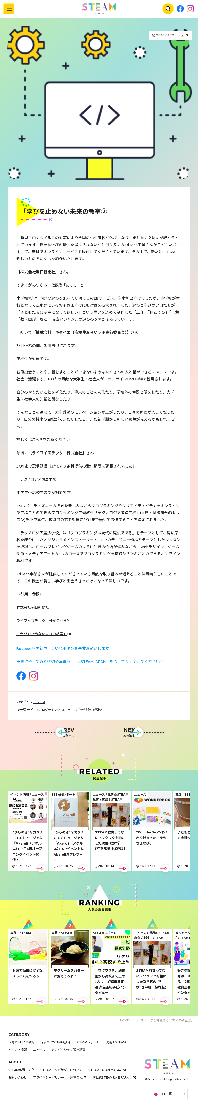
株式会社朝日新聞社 (33, 607)
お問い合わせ (18, 1078)
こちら (38, 439)
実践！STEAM (122, 1043)
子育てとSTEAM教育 (58, 1043)
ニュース (182, 35)
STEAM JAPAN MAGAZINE (113, 1071)
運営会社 (81, 1078)
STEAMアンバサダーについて (64, 1071)
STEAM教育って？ (22, 1071)
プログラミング (50, 709)
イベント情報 (18, 1051)
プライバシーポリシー (51, 1078)
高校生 (105, 709)
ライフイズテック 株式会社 (41, 620)
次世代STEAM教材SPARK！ (29, 1086)
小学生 (72, 709)
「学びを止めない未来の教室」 (43, 633)
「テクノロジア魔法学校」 (39, 479)
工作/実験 (88, 709)
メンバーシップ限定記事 (72, 1051)
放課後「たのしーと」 (70, 285)
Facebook (25, 648)
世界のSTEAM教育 (22, 1043)
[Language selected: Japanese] (169, 1094)
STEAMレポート (92, 1043)
